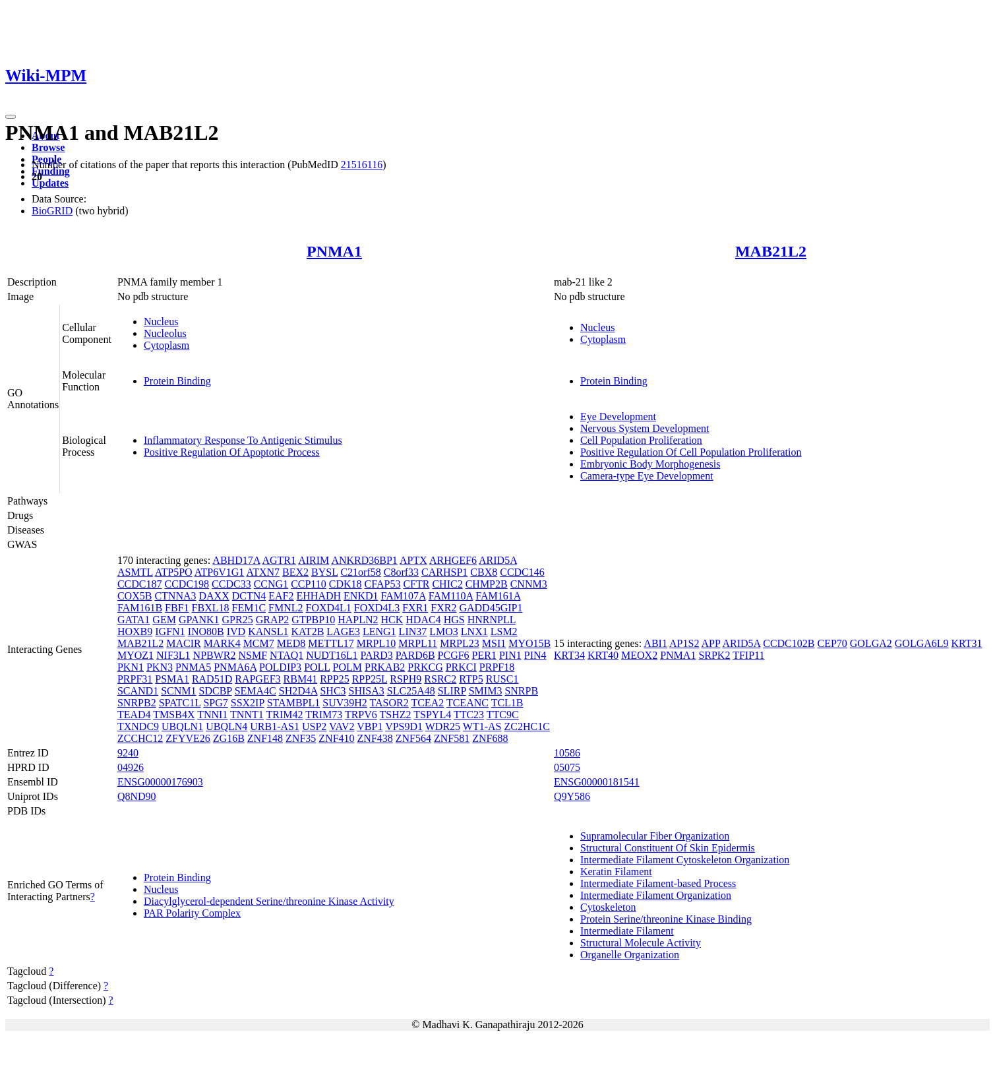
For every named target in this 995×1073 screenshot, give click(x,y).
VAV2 (342, 726)
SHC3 (333, 690)
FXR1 (415, 607)
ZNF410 (336, 738)
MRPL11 (417, 643)
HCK (392, 619)
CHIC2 (447, 584)
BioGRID (52, 210)
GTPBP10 (313, 619)
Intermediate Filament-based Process (658, 883)
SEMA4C (255, 690)
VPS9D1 (404, 726)
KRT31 (966, 643)
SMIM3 (485, 690)
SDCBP (215, 690)
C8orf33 (401, 572)
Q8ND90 (136, 796)
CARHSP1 (444, 572)
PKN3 (159, 667)
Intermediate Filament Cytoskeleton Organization (684, 859)
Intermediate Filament (627, 930)
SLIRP (452, 690)
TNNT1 (247, 714)
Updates (50, 183)
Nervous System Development (644, 428)
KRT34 (569, 655)
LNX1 (474, 631)
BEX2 (295, 572)
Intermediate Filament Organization (655, 895)
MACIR (183, 643)
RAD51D (212, 679)
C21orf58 (360, 572)
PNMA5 (193, 667)
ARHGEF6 (453, 560)
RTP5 (471, 679)
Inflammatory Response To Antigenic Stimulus (243, 440)
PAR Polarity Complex (192, 913)
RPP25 (334, 679)
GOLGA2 (871, 643)
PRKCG (424, 667)
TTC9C (503, 714)
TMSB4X (174, 714)
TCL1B (507, 702)
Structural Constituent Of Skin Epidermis (667, 847)
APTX (413, 560)
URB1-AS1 (274, 726)
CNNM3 (528, 584)
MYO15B (529, 643)
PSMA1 (172, 679)
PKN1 (130, 667)
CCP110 (308, 584)
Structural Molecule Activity (640, 942)
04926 (130, 767)
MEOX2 (639, 655)
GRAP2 (272, 619)
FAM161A (497, 595)
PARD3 (376, 655)
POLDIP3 (280, 667)
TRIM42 (284, 714)
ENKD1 (361, 595)
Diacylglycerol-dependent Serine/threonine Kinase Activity (269, 901)
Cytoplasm (166, 345)
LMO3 (443, 631)
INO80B (206, 631)
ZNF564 (413, 738)
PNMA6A (235, 667)
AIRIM (313, 560)
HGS (454, 619)
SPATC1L (180, 702)
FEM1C (248, 607)
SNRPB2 (136, 702)
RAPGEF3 (257, 679)
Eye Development (618, 416)
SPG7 (215, 702)
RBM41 (301, 679)
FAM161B (139, 607)
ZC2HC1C (526, 726)
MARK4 (222, 643)
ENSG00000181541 (597, 781)
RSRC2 (440, 679)
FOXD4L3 (377, 607)
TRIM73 (323, 714)
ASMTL (135, 572)
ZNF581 (451, 738)
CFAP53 (383, 584)
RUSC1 (502, 679)
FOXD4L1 (328, 607)
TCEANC (467, 702)
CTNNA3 (175, 595)
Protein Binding (177, 380)
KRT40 (603, 655)
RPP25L (370, 679)
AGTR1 (279, 560)
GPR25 (237, 619)
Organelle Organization (629, 954)
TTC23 (469, 714)
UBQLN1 (182, 726)
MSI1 (494, 643)
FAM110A (451, 595)
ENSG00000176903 (160, 781)
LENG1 (379, 631)
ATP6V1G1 (220, 572)
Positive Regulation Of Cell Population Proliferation (691, 452)
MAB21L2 (770, 251)
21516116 (361, 164)
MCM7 (258, 643)
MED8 (291, 643)
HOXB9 (134, 631)
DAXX (214, 595)
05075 (567, 767)
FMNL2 (285, 607)
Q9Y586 (572, 796)
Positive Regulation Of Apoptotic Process (232, 452)
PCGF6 (453, 655)
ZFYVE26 (188, 738)
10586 (567, 752)
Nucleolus (165, 333)
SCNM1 (178, 690)
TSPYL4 (432, 714)
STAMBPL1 (293, 702)
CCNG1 (271, 584)
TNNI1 (212, 714)
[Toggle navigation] (10, 117)
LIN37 (413, 631)
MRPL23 (459, 643)
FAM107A (403, 595)
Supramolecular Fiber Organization (654, 836)
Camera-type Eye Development (646, 475)
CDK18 (345, 584)
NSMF (253, 655)
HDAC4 (423, 619)
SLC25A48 (411, 690)
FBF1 (177, 607)
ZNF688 (490, 738)
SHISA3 (366, 690)
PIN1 (510, 655)
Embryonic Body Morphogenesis (650, 464)
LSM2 (504, 631)
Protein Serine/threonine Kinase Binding (666, 919)
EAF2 (280, 595)
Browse (48, 147)
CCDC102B (788, 643)
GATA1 (133, 619)
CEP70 (832, 643)
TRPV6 (361, 714)
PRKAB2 (385, 667)
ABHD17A (236, 560)
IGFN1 (170, 631)
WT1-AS (482, 726)
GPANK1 (199, 619)
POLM (347, 667)
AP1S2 (684, 643)
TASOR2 (389, 702)
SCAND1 (137, 690)
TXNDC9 (138, 726)
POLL (317, 667)
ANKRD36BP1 (364, 560)
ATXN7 (263, 572)
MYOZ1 (135, 655)
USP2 (314, 726)
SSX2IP (247, 702)
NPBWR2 (214, 655)
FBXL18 (210, 607)
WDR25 (442, 726)
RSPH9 (405, 679)
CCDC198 (187, 584)
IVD (236, 631)
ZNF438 (375, 738)
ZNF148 (265, 738)
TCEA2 (427, 702)
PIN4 (535, 655)
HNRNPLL (491, 619)
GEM (164, 619)
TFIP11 (748, 655)
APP (711, 643)
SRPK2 (714, 655)
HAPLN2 (358, 619)
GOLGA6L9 (922, 643)
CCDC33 (231, 584)
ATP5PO (174, 572)
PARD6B (415, 655)
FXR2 (443, 607)
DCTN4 (249, 595)
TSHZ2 (395, 714)
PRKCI (461, 667)
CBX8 (483, 572)
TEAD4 (134, 714)
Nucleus (161, 321)
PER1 (484, 655)
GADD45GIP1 (490, 607)
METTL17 (330, 643)
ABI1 (655, 643)
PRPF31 (134, 679)
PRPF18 (496, 667)
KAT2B (307, 631)
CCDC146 (522, 572)
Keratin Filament (616, 871)
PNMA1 (334, 251)
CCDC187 (139, 584)
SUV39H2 (344, 702)
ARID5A (498, 560)
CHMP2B (487, 584)
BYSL (324, 572)
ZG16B (229, 738)
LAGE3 (343, 631)
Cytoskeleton (608, 907)
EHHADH (319, 595)
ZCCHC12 (140, 738)
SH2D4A (298, 690)
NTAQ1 (286, 655)
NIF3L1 (173, 655)
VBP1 (369, 726)
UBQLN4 (226, 726)
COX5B (134, 595)
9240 (127, 752)
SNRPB (521, 690)
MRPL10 (376, 643)
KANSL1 (268, 631)
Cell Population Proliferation (641, 440)
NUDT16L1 (331, 655)
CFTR (416, 584)
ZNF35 (301, 738)
